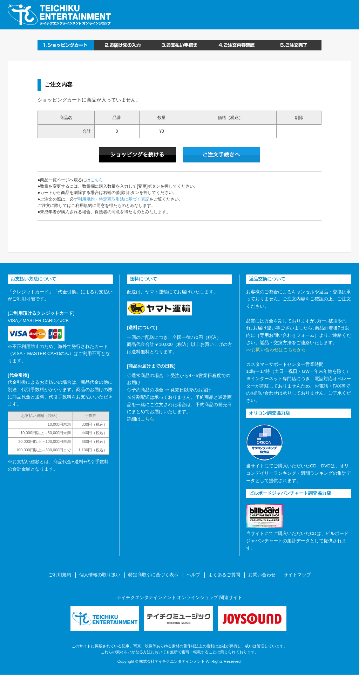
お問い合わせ (262, 574)
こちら (96, 180)
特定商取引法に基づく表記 (124, 199)
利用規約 (86, 199)
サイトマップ (297, 574)
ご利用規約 (59, 574)
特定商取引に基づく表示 (153, 574)
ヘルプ (193, 574)
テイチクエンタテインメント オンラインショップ (59, 14)
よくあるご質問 (224, 574)
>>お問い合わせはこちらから (276, 349)
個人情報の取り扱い (99, 574)
